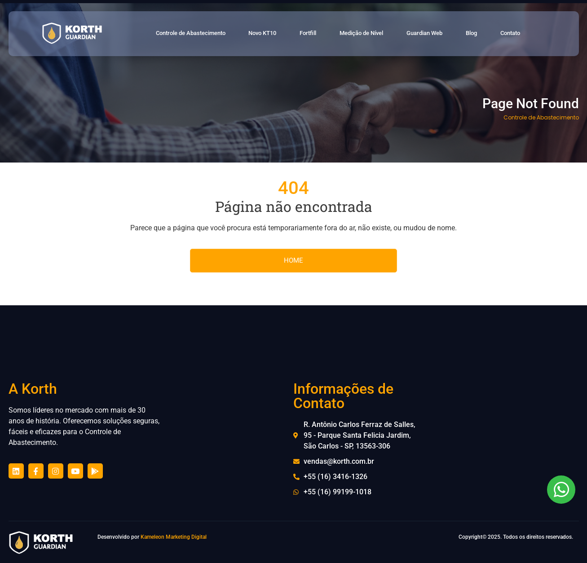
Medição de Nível (375, 34)
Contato (522, 34)
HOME (293, 260)
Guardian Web (439, 34)
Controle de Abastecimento (200, 34)
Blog (485, 34)
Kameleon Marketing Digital (174, 537)
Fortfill (321, 34)
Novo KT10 (276, 34)
